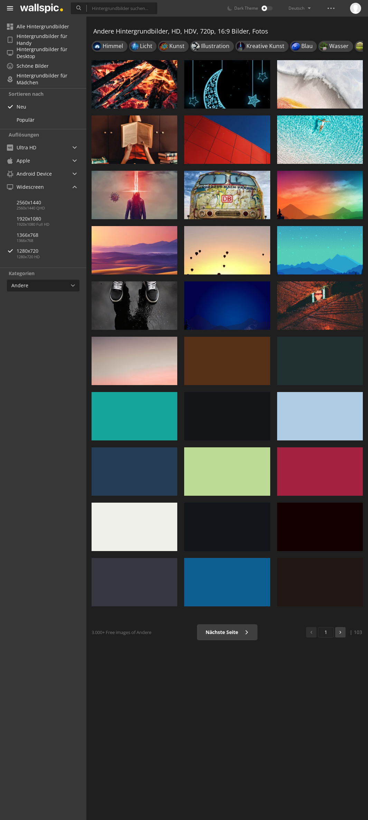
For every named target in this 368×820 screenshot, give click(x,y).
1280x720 (51, 250)
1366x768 (27, 234)
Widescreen (25, 187)
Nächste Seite (227, 632)
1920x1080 (29, 218)
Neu (21, 106)
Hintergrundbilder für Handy (37, 39)
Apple (18, 160)
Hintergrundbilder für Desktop (37, 52)
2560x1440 (29, 202)
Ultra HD (21, 147)
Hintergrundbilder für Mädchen (37, 79)
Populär (26, 120)
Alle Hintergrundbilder (38, 26)
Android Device (29, 173)
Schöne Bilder (28, 66)
